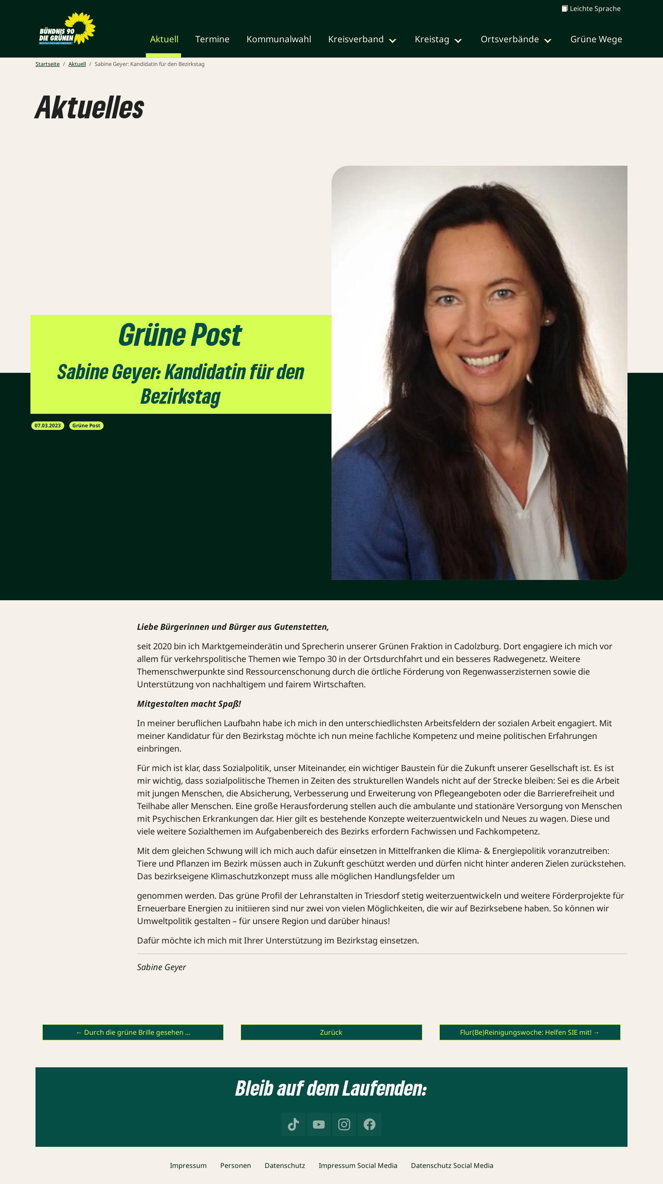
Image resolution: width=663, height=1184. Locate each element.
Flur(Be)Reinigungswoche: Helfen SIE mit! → (530, 1032)
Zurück (331, 1032)
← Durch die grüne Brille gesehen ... (133, 1032)
